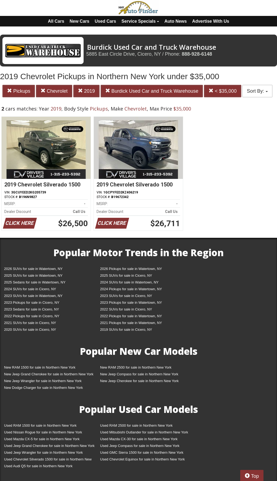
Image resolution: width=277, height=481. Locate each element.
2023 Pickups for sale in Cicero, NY (31, 302)
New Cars (79, 21)
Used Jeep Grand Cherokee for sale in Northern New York (49, 446)
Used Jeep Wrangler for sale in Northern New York (43, 452)
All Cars (56, 21)
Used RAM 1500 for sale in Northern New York (40, 425)
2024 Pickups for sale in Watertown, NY (131, 289)
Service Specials (140, 21)
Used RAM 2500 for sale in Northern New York (136, 425)
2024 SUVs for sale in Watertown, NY (129, 282)
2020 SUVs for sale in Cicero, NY (30, 330)
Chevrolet (54, 91)
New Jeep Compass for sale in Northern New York (139, 374)
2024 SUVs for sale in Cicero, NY (30, 289)
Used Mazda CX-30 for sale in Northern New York (138, 439)
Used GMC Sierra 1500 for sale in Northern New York (141, 452)
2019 (86, 91)
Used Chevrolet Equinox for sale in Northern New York (142, 459)
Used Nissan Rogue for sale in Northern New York (43, 432)
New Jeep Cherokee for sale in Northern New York (139, 381)
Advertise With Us (210, 21)
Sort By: (257, 91)
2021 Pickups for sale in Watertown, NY (131, 323)
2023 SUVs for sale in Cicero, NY (126, 296)
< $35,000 (223, 91)
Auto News (175, 21)
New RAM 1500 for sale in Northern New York (39, 367)
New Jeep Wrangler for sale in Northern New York (43, 381)
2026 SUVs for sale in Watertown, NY (33, 269)
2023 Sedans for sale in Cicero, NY (31, 309)
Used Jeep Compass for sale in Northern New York (139, 446)
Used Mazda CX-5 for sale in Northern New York (42, 439)
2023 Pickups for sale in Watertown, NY (131, 302)
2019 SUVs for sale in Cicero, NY (126, 330)
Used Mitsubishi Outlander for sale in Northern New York (144, 432)
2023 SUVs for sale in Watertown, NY (33, 296)
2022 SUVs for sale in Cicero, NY (126, 309)
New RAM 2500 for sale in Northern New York (136, 367)
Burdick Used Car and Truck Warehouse (151, 91)
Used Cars (105, 21)
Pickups (18, 91)
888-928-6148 (197, 54)
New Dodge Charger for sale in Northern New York (43, 388)
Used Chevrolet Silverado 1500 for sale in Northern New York (48, 460)
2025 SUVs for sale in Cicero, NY (126, 275)
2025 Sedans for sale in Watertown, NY (34, 282)
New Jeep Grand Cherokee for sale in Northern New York (48, 374)
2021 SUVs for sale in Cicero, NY (30, 323)
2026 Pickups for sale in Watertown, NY (131, 269)
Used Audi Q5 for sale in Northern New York (38, 466)
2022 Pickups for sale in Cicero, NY (31, 316)
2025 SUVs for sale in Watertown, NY (33, 275)
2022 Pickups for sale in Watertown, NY (131, 316)
